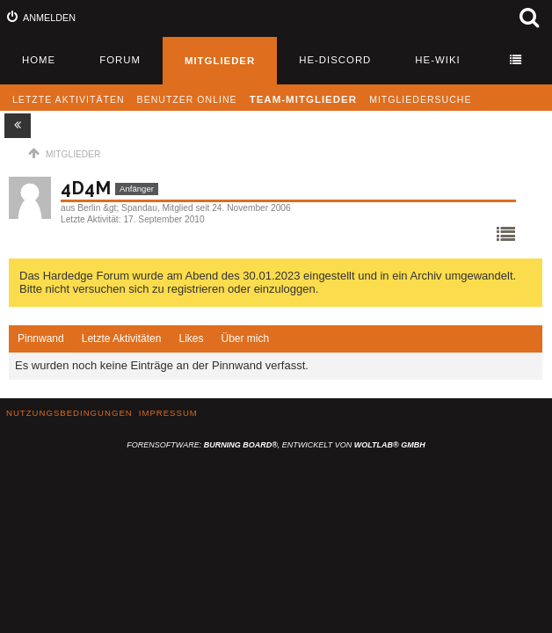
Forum (120, 60)
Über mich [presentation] (245, 338)
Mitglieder (220, 60)
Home (38, 60)
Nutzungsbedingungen (69, 413)
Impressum (168, 413)
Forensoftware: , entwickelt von (276, 444)
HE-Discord (335, 60)
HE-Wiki (437, 60)
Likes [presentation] (190, 338)
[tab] (41, 339)
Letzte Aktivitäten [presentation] (122, 338)
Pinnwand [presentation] (41, 338)
